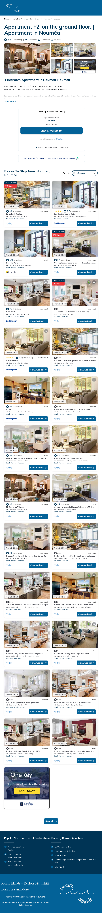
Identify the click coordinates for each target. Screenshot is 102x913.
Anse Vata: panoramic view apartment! (23, 702)
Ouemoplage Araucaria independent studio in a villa (75, 861)
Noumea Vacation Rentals (16, 848)
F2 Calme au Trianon (15, 507)
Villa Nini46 (11, 312)
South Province (43, 19)
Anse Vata (65, 219)
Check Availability (52, 130)
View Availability (38, 223)
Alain (8, 409)
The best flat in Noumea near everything (71, 312)
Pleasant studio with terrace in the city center (26, 556)
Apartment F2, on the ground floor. (69, 458)
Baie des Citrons (19, 219)
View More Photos (15, 70)
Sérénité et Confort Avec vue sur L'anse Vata (73, 605)
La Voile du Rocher (14, 214)
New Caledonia (28, 19)
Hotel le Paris (12, 263)
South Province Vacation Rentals (15, 856)
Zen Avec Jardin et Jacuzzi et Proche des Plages (27, 605)
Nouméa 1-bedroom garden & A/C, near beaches (75, 360)
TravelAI (21, 902)
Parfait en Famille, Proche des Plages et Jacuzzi (74, 556)
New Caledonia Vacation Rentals (15, 863)
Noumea (56, 19)
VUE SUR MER (12, 360)
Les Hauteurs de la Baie (64, 214)
